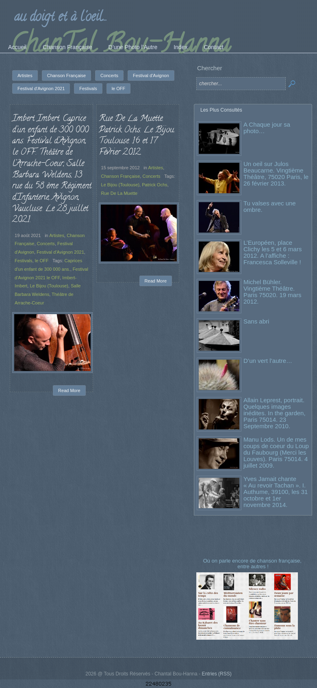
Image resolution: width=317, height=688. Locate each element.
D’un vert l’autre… (267, 360)
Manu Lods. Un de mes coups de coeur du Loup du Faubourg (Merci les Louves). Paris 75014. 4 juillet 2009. (276, 452)
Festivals (24, 260)
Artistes (56, 235)
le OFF (42, 260)
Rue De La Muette (119, 193)
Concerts (46, 243)
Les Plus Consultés (221, 110)
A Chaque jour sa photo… (266, 127)
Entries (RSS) (216, 674)
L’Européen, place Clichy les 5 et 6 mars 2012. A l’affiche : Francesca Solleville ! (272, 252)
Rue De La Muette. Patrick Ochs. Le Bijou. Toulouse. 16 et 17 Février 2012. (137, 136)
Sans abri (256, 321)
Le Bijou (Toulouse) (49, 285)
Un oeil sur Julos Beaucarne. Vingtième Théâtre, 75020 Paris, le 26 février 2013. (275, 173)
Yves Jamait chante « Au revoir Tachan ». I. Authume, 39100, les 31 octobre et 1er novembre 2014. (275, 491)
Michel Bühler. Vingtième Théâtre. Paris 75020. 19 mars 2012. (272, 291)
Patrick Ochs (154, 184)
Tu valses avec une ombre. (269, 206)
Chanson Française (120, 176)
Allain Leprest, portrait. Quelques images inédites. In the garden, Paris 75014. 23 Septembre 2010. (274, 413)
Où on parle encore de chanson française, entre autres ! (253, 563)
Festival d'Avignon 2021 (60, 252)
